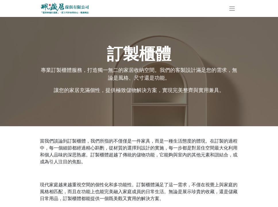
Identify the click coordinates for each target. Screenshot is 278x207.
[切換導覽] (232, 8)
